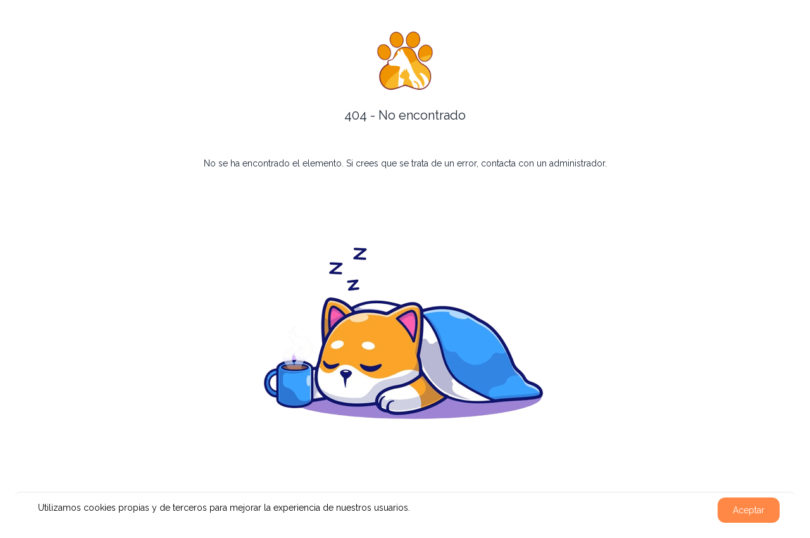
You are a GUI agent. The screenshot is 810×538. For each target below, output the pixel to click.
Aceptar (748, 510)
